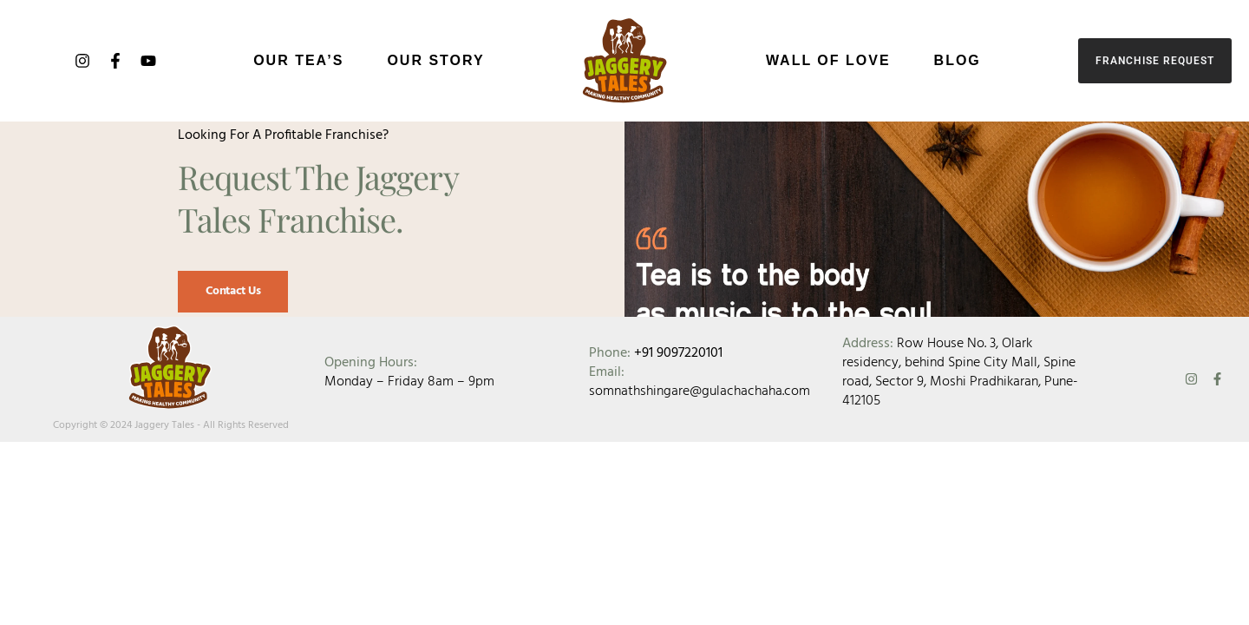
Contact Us (230, 320)
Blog (957, 60)
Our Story (435, 60)
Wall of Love (828, 60)
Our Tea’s (298, 60)
